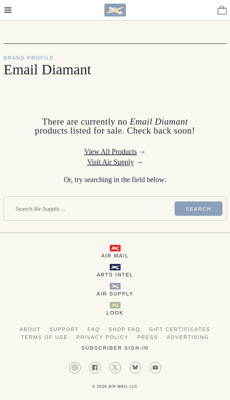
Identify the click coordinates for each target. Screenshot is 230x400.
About (30, 329)
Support (64, 329)
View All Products (110, 151)
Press (147, 337)
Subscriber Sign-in (115, 347)
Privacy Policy (102, 337)
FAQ (93, 329)
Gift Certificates (180, 329)
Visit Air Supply (110, 162)
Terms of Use (44, 337)
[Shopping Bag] (222, 10)
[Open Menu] (8, 10)
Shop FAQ (124, 329)
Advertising (188, 337)
